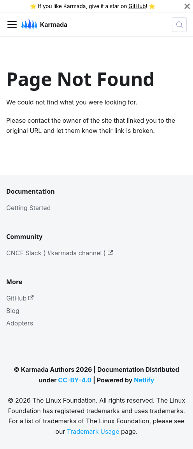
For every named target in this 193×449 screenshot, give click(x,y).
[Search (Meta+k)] (179, 24)
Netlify (144, 380)
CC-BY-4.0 (74, 380)
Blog (12, 311)
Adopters (19, 323)
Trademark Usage (93, 431)
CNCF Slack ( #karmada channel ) (59, 253)
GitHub (137, 6)
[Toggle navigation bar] (12, 24)
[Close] (187, 6)
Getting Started (28, 208)
